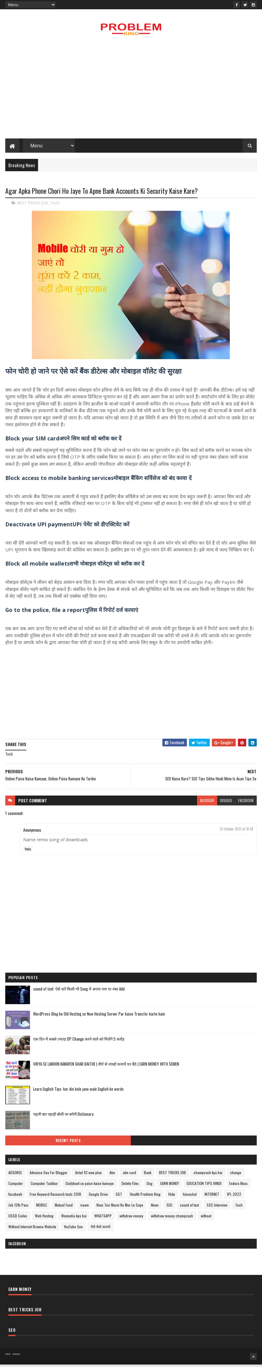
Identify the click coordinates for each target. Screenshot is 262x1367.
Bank (147, 1175)
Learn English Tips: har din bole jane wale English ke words (78, 1092)
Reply (28, 851)
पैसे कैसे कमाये (100, 1229)
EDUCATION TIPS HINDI (204, 1186)
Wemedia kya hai (74, 1218)
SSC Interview (217, 1207)
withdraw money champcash (172, 1218)
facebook (246, 803)
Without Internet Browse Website (32, 1229)
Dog (149, 1186)
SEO (169, 1207)
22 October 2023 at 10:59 (236, 831)
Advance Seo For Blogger (48, 1175)
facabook (15, 1196)
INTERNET (211, 1196)
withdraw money (131, 1218)
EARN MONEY (169, 1186)
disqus (226, 803)
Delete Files (130, 1186)
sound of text (189, 1207)
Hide (171, 1196)
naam (84, 1207)
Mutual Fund (64, 1207)
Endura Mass (238, 1186)
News (155, 1207)
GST (119, 1196)
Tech (54, 205)
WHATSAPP (103, 1218)
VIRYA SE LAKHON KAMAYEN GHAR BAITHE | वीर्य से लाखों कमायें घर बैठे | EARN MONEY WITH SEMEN (106, 1066)
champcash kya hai (208, 1175)
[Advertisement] (130, 91)
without (206, 1218)
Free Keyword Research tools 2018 (55, 1196)
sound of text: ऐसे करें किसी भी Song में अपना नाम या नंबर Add (79, 991)
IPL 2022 (234, 1196)
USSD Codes (17, 1218)
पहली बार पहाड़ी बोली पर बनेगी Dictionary (63, 1117)
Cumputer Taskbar (44, 1186)
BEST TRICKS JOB (32, 205)
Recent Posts (68, 1143)
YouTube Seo (73, 1229)
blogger (207, 803)
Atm (112, 1175)
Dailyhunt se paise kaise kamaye (90, 1186)
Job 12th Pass (18, 1207)
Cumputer (15, 1186)
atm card (129, 1175)
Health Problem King (145, 1196)
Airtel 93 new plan (88, 1175)
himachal (190, 1196)
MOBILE (41, 1207)
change (235, 1175)
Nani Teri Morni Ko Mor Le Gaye (120, 1207)
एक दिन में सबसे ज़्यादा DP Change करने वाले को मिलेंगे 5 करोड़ (78, 1041)
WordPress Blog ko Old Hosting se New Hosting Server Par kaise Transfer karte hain (99, 1016)
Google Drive (98, 1196)
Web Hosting (44, 1218)
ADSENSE (15, 1175)
